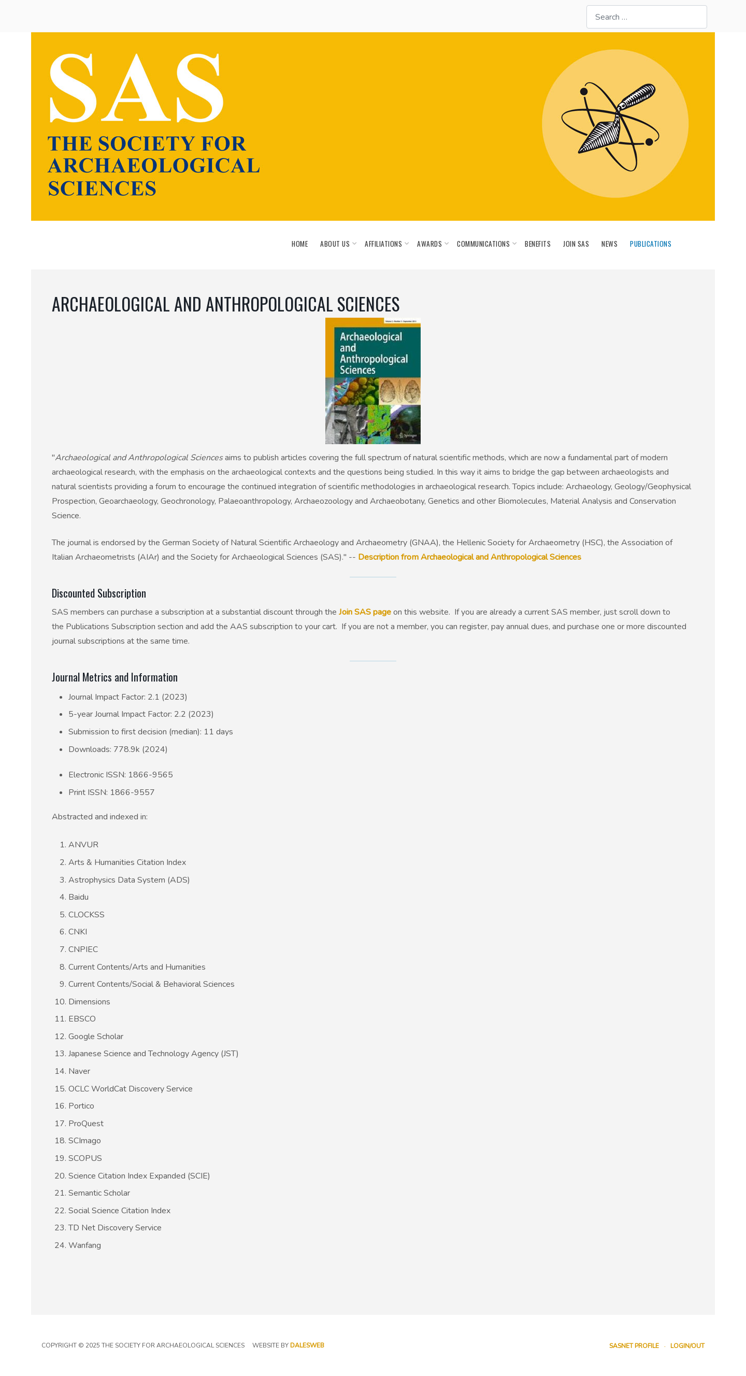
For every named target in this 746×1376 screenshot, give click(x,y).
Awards (430, 243)
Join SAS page (365, 612)
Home (300, 243)
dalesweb (307, 1345)
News (609, 243)
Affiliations (385, 243)
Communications (484, 243)
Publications (650, 243)
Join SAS (576, 243)
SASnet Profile (634, 1346)
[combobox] (646, 17)
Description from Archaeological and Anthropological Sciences (469, 557)
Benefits (538, 243)
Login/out (687, 1346)
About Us (336, 243)
